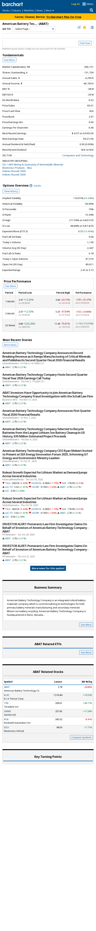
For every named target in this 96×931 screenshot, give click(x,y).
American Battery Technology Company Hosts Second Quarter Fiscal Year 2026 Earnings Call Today (44, 376)
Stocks (6, 10)
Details (35, 185)
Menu (90, 4)
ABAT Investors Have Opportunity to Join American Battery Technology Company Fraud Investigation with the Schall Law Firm (47, 394)
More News (10, 344)
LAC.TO (9, 487)
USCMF (35, 487)
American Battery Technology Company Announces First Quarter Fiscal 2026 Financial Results (46, 412)
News (40, 10)
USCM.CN (36, 483)
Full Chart (85, 43)
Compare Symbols (81, 737)
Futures (17, 10)
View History (11, 191)
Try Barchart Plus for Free (63, 17)
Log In (75, 4)
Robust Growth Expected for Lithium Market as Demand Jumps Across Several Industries (44, 474)
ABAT (8, 367)
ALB (64, 483)
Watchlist (29, 10)
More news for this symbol (48, 568)
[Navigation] (33, 29)
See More (9, 60)
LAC (7, 490)
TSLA (7, 483)
